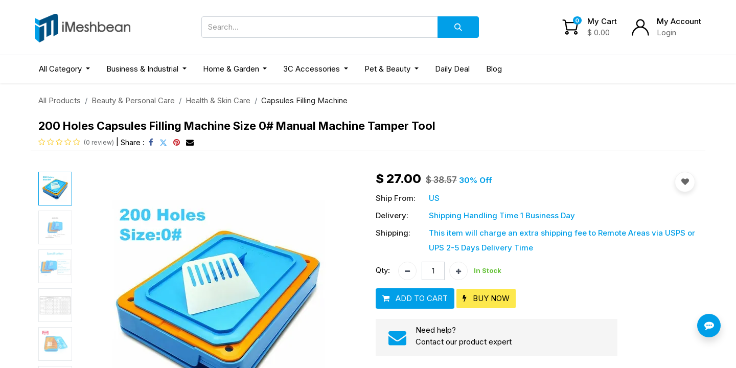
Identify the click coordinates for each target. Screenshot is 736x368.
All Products (59, 100)
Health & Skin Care (218, 100)
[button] (415, 298)
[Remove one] (407, 271)
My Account (679, 21)
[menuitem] (452, 69)
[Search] (458, 27)
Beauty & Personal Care (133, 100)
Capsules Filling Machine (304, 100)
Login (666, 32)
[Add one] (458, 271)
